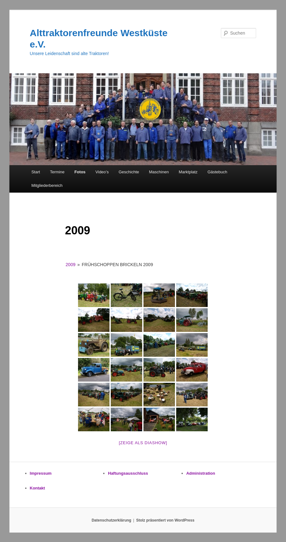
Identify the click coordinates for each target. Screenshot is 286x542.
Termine (57, 172)
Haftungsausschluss (128, 473)
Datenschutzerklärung (111, 520)
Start (35, 172)
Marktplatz (188, 172)
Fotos (79, 172)
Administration (200, 473)
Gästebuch (217, 172)
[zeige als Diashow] (143, 442)
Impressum (41, 473)
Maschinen (159, 172)
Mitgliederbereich (47, 185)
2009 (71, 264)
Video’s (102, 172)
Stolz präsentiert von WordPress (165, 520)
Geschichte (129, 172)
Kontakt (37, 488)
